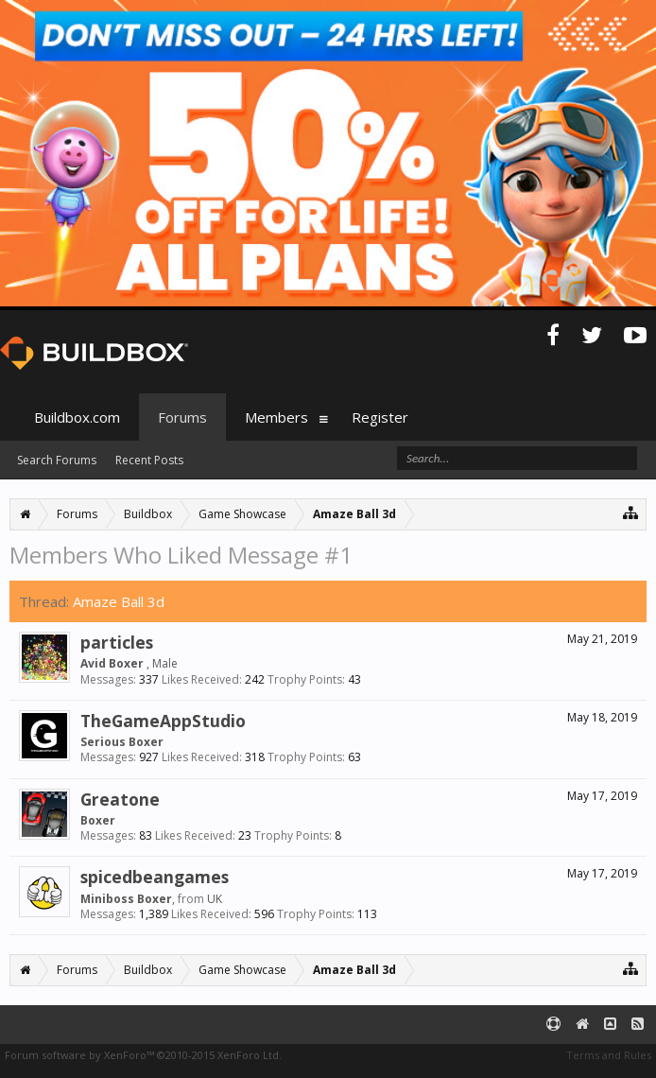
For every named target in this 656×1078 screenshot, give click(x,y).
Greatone (120, 799)
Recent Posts (149, 460)
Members (276, 417)
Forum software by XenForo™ (143, 1055)
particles (116, 642)
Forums (182, 417)
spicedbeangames (154, 876)
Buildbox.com (77, 417)
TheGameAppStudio (163, 720)
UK (214, 899)
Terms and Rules (608, 1055)
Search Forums (56, 460)
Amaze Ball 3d (118, 601)
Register (380, 417)
